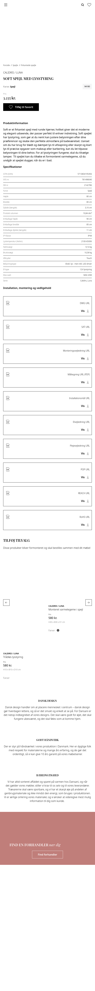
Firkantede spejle (28, 65)
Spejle (15, 65)
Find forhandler (47, 854)
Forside (6, 65)
